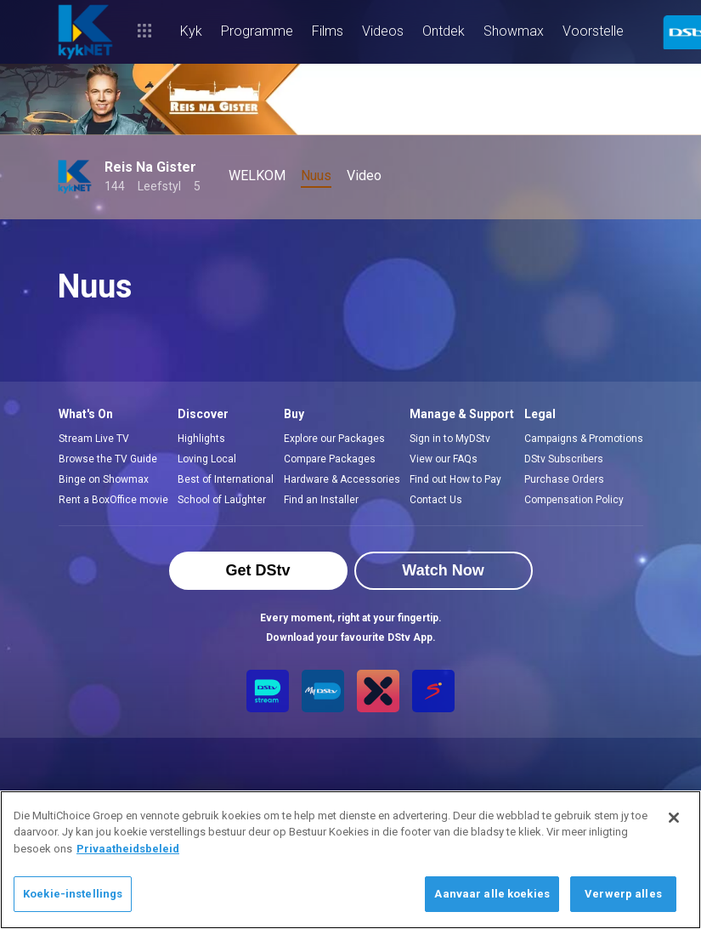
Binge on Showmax (104, 479)
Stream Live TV (94, 439)
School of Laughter (222, 500)
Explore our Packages (334, 439)
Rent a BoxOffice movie (113, 500)
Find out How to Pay (455, 479)
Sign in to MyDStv (450, 439)
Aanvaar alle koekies (492, 893)
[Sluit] (674, 817)
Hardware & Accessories (342, 479)
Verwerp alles (623, 893)
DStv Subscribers (563, 459)
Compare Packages (330, 459)
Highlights (201, 439)
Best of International (226, 479)
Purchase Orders (564, 479)
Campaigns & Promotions (583, 439)
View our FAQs (444, 459)
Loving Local (207, 459)
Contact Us (436, 500)
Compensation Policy (574, 500)
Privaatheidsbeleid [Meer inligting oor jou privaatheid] (127, 848)
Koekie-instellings (72, 893)
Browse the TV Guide (108, 459)
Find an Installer (321, 500)
